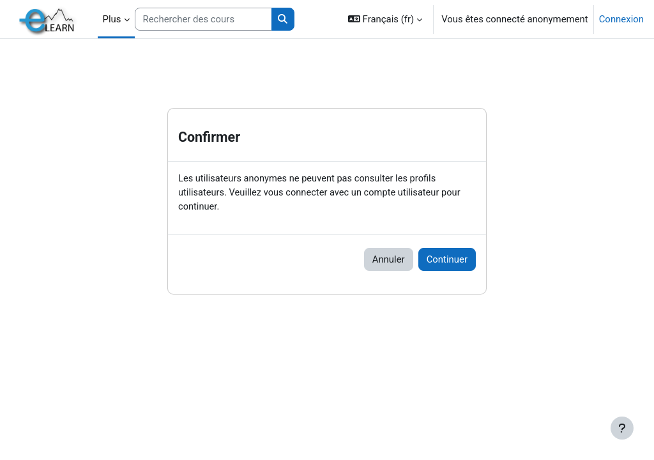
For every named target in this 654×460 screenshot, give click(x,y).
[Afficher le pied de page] (622, 428)
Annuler (388, 260)
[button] (385, 19)
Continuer (447, 260)
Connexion (621, 19)
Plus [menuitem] (112, 19)
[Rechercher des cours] (203, 19)
